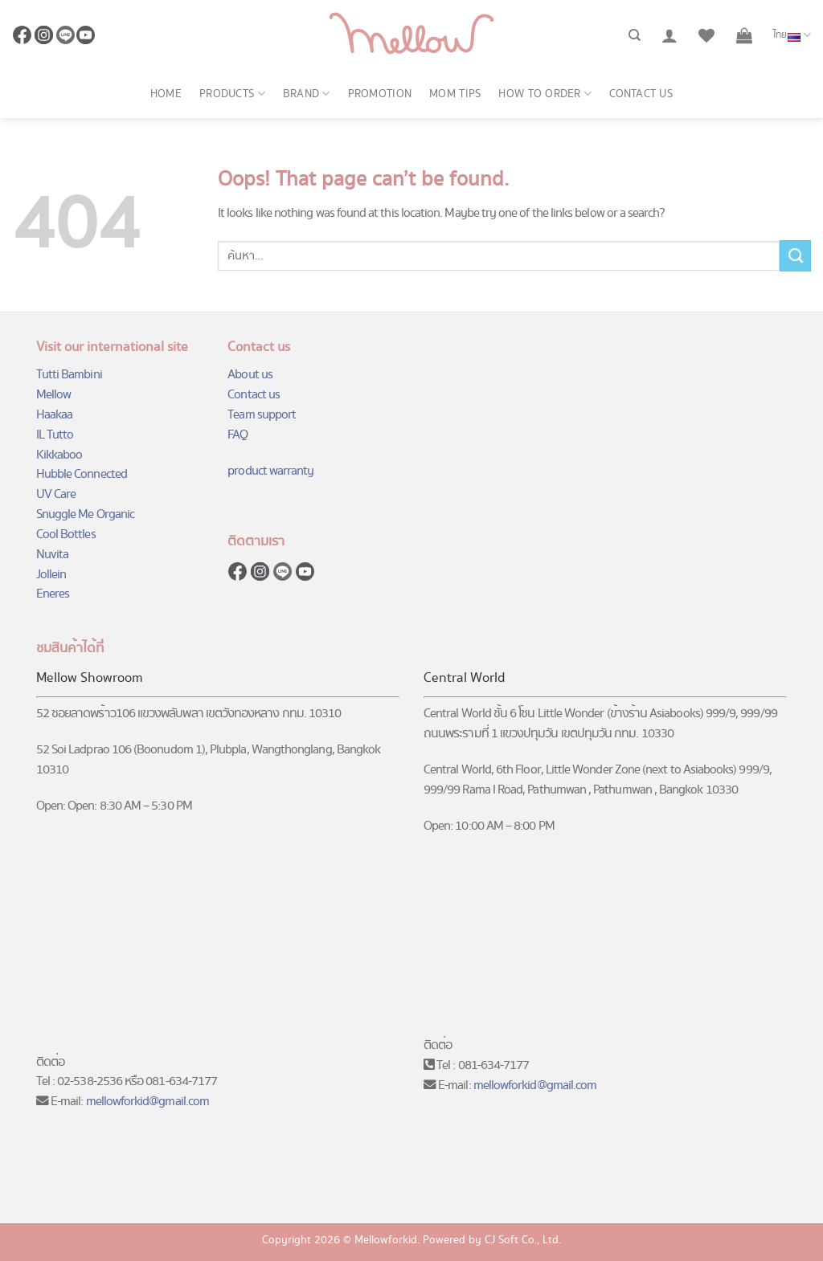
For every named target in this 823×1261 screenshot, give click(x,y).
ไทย (792, 35)
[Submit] (795, 255)
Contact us (641, 94)
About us (249, 374)
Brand (306, 94)
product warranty (270, 471)
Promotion (380, 94)
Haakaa (54, 415)
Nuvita (52, 554)
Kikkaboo (59, 455)
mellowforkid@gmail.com (148, 1101)
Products (232, 94)
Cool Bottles (66, 534)
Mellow (53, 395)
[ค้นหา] (635, 35)
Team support (261, 415)
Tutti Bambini (69, 374)
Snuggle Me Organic (85, 514)
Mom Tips (455, 94)
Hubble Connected (81, 474)
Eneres (52, 594)
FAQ (237, 435)
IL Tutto (55, 435)
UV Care (56, 494)
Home (166, 94)
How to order (545, 94)
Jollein (51, 574)
